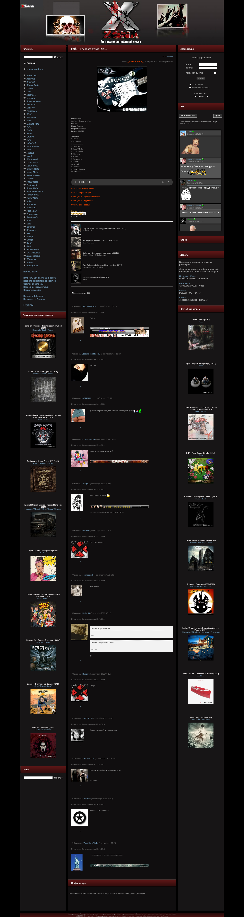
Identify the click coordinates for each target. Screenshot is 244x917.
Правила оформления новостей (39, 281)
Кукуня (182, 298)
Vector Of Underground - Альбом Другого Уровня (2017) (201, 629)
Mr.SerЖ (86, 613)
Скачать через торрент (81, 193)
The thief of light (91, 843)
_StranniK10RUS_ (136, 62)
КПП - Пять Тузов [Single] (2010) (200, 453)
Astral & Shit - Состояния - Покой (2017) (201, 674)
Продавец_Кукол (187, 276)
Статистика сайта (32, 290)
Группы (28, 305)
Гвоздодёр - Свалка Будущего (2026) (43, 640)
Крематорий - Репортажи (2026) (43, 551)
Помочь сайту (30, 272)
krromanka (184, 283)
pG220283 (87, 398)
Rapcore (170, 56)
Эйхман (87, 799)
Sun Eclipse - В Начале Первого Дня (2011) (102, 265)
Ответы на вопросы (33, 284)
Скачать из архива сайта (82, 189)
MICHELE (88, 718)
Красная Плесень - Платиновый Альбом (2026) (43, 327)
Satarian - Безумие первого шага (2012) (101, 253)
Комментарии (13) (80, 293)
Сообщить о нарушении (82, 201)
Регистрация (197, 84)
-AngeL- (86, 484)
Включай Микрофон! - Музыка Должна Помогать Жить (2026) (43, 416)
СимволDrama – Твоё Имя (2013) (201, 540)
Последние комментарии (35, 287)
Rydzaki (86, 530)
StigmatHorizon (89, 306)
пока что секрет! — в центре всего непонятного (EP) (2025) (201, 408)
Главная (31, 63)
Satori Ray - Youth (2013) (201, 717)
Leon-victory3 (89, 439)
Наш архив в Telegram (34, 299)
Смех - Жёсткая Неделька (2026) (43, 372)
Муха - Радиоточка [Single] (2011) (201, 363)
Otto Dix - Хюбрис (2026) (43, 728)
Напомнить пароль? (201, 88)
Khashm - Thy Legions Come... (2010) (200, 497)
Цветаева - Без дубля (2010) (96, 277)
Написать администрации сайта (39, 278)
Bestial (182, 290)
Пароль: (189, 68)
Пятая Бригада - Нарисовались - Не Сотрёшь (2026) (43, 595)
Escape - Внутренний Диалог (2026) (43, 684)
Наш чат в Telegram (33, 296)
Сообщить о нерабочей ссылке (85, 197)
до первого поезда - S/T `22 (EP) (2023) (100, 241)
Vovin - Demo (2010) (201, 320)
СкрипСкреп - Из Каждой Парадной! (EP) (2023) (104, 229)
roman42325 (89, 758)
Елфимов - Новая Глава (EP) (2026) (43, 461)
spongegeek (88, 575)
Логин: (188, 64)
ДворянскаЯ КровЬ (91, 354)
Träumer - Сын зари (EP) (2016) (201, 584)
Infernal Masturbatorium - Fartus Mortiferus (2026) (43, 506)
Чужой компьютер (194, 73)
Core (164, 56)
